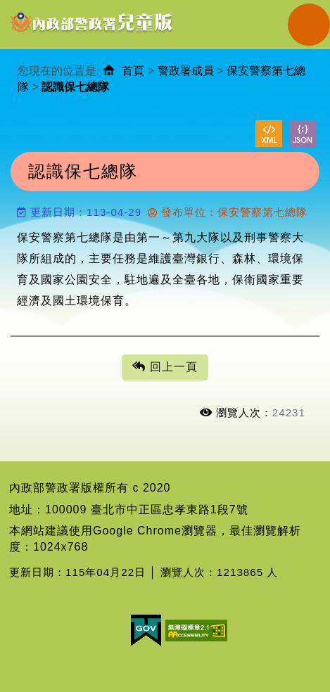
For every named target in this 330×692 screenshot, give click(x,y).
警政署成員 (186, 71)
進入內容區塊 (36, 7)
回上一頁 (164, 367)
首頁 (133, 71)
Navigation (309, 25)
